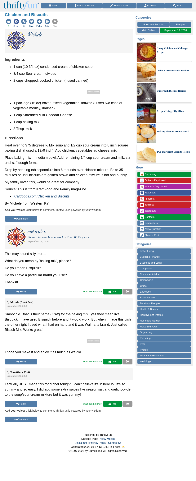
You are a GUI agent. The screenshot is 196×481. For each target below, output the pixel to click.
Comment (21, 218)
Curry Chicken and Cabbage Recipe (172, 50)
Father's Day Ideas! (153, 180)
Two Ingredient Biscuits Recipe (173, 151)
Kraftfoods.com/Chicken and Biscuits (41, 196)
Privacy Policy (97, 442)
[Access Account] (150, 5)
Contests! (147, 217)
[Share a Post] (119, 5)
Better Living (147, 251)
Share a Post (149, 235)
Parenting (145, 338)
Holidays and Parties (151, 314)
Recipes (180, 24)
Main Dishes (148, 30)
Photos (144, 349)
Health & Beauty (149, 309)
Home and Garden (150, 320)
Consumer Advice (149, 274)
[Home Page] (21, 2)
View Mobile (107, 438)
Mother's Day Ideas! (153, 187)
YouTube (147, 205)
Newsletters (149, 223)
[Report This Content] (127, 291)
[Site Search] (178, 5)
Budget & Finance (150, 256)
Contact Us (114, 442)
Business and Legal (151, 262)
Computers (146, 268)
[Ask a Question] (84, 5)
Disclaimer (81, 442)
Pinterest (147, 199)
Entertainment (147, 297)
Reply (21, 291)
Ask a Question (150, 229)
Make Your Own (149, 326)
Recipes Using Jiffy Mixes (170, 111)
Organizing (146, 332)
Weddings (145, 361)
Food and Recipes (153, 24)
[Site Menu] (53, 5)
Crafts (143, 285)
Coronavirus (146, 280)
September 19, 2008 (175, 30)
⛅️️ (123, 446)
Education (145, 291)
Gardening (148, 174)
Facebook (148, 193)
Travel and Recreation (152, 355)
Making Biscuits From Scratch (173, 131)
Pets (142, 344)
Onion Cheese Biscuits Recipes (173, 70)
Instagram (148, 211)
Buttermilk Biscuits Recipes (171, 90)
